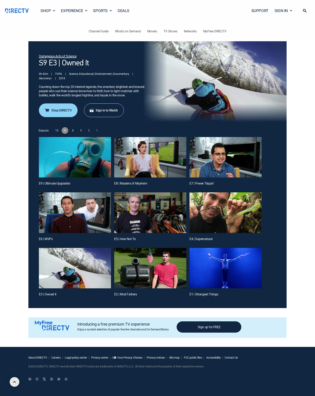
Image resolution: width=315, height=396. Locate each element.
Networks (190, 31)
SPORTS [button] (102, 10)
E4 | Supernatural (201, 239)
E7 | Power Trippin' (202, 183)
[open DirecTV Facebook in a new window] (37, 379)
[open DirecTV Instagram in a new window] (51, 379)
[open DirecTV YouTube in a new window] (58, 379)
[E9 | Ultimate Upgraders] (75, 157)
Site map (174, 357)
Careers (56, 357)
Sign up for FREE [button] (209, 327)
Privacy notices (155, 357)
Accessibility (213, 357)
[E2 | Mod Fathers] (150, 268)
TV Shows (170, 31)
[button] (304, 10)
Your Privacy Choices (129, 357)
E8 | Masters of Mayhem (130, 183)
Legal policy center (75, 357)
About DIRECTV (37, 357)
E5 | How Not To (125, 239)
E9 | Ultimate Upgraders (54, 183)
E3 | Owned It (47, 294)
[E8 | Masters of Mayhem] (150, 157)
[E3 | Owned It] (75, 268)
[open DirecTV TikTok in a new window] (66, 379)
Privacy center (99, 357)
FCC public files (192, 357)
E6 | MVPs (46, 239)
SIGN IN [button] (284, 10)
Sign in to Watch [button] (103, 110)
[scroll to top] (14, 382)
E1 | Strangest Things (204, 294)
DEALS (123, 10)
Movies (152, 31)
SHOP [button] (48, 10)
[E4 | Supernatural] (226, 212)
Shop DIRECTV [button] (57, 110)
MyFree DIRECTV (215, 31)
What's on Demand (128, 31)
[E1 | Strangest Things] (226, 268)
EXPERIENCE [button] (74, 10)
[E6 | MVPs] (75, 212)
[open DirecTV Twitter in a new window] (44, 379)
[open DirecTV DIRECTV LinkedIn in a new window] (29, 379)
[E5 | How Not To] (150, 212)
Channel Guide (99, 31)
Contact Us (231, 357)
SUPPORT (259, 10)
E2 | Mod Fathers (125, 294)
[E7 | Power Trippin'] (226, 157)
